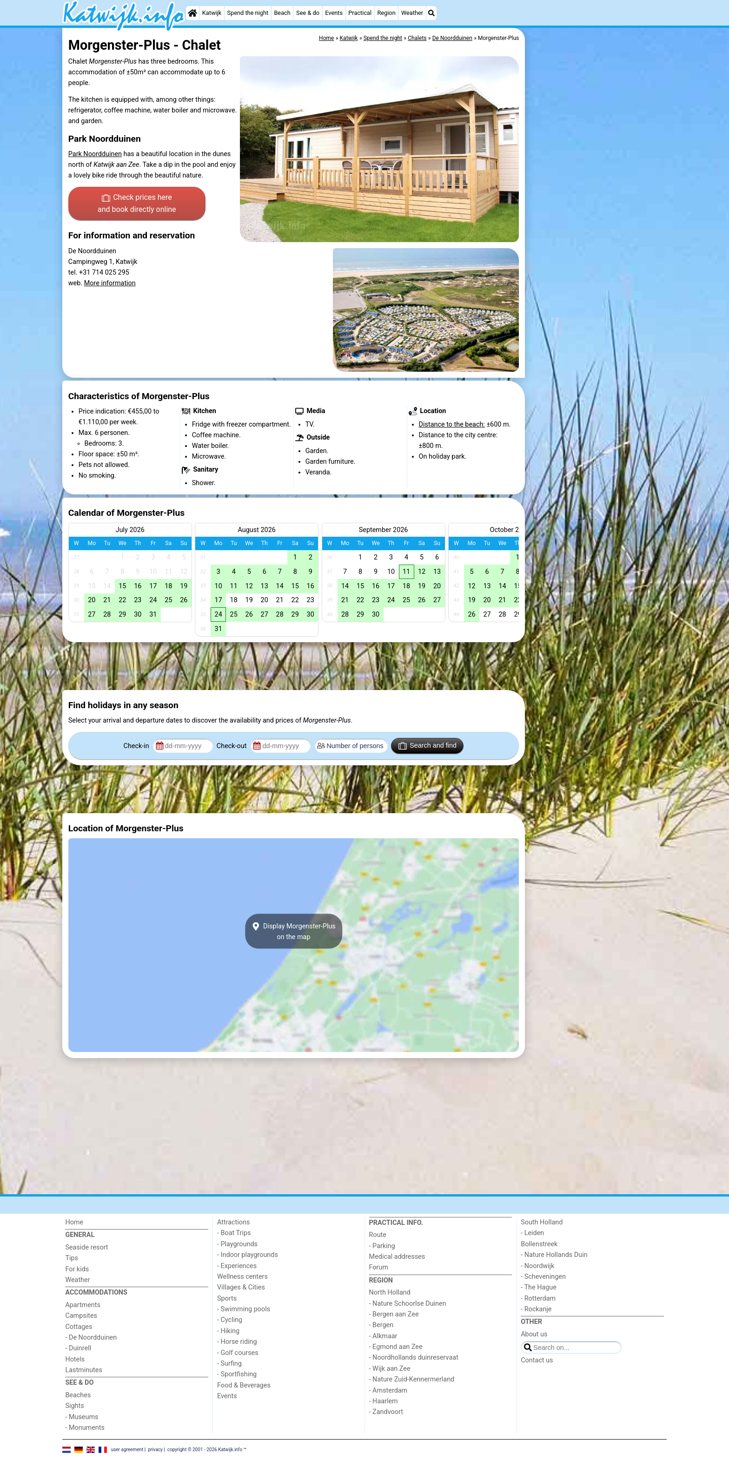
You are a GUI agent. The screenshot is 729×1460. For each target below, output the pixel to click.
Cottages (78, 1327)
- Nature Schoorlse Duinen (407, 1304)
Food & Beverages (244, 1385)
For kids (77, 1269)
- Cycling (229, 1320)
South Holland (542, 1222)
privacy (155, 1449)
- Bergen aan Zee (394, 1314)
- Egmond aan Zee (396, 1347)
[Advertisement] (597, 241)
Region (386, 12)
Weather (412, 12)
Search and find (427, 746)
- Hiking (228, 1331)
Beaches (78, 1395)
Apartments (82, 1305)
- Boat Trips (234, 1233)
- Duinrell (78, 1348)
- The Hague (539, 1287)
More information (110, 283)
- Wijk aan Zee (390, 1369)
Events (334, 12)
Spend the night (247, 12)
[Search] (431, 13)
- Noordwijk (537, 1266)
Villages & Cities (241, 1287)
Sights (74, 1406)
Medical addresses (397, 1257)
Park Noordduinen (95, 154)
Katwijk (211, 12)
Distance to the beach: (452, 424)
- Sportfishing (237, 1374)
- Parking (382, 1246)
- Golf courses (237, 1353)
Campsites (81, 1316)
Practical (359, 12)
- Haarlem (383, 1401)
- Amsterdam (388, 1390)
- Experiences (237, 1266)
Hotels (75, 1359)
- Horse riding (237, 1342)
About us (534, 1334)
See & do (307, 12)
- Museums (81, 1417)
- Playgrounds (237, 1244)
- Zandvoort (386, 1412)
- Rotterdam (538, 1298)
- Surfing (229, 1364)
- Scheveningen (543, 1277)
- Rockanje (536, 1309)
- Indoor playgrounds (247, 1255)
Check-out (232, 746)
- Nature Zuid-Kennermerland (412, 1379)
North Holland (390, 1292)
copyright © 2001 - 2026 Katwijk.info (205, 1449)
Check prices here (137, 204)
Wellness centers (242, 1277)
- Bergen (381, 1325)
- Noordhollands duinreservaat (413, 1357)
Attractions (233, 1222)
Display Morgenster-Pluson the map (294, 931)
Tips (71, 1258)
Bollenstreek (539, 1244)
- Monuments (85, 1428)
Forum (378, 1267)
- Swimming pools (243, 1309)
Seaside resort (86, 1247)
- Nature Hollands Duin (554, 1255)
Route (377, 1235)
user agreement (127, 1449)
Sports (227, 1298)
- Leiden (532, 1233)
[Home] (192, 13)
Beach (282, 12)
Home (74, 1222)
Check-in (137, 746)
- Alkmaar (383, 1336)
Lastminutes (83, 1370)
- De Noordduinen (91, 1338)
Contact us (537, 1360)
